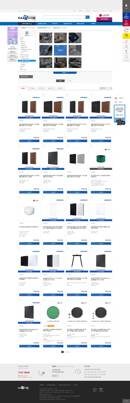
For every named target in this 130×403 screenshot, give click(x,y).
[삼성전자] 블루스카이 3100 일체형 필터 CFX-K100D (52, 176)
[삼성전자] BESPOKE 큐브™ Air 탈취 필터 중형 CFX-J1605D (29, 125)
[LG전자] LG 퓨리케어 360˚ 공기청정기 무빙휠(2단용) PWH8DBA (100, 330)
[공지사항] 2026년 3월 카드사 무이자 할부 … (95, 374)
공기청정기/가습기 (24, 56)
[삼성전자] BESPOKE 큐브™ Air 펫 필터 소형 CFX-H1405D (100, 125)
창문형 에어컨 (24, 47)
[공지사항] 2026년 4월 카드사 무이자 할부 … (95, 372)
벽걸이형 (23, 41)
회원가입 (81, 10)
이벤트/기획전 (80, 23)
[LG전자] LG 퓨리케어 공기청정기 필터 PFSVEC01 (52, 330)
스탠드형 (23, 43)
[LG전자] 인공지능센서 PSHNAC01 (29, 227)
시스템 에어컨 (24, 51)
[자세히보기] (57, 397)
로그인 (74, 10)
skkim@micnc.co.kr (69, 392)
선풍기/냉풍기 (23, 70)
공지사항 (87, 366)
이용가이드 (55, 23)
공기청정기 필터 (24, 62)
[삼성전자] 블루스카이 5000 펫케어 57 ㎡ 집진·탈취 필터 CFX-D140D (76, 227)
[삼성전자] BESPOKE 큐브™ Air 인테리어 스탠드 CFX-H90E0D (77, 279)
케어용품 (23, 64)
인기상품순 (32, 88)
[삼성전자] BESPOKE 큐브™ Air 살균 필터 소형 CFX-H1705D (77, 176)
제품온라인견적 (67, 23)
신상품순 (22, 88)
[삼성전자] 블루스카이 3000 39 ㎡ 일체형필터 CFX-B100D (28, 330)
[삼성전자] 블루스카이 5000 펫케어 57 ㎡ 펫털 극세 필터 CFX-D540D (52, 227)
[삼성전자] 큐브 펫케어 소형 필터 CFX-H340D (29, 279)
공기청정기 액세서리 (24, 60)
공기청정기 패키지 (25, 58)
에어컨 (21, 40)
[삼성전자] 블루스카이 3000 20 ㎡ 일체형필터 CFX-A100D (100, 279)
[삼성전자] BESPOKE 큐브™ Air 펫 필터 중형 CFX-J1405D (76, 125)
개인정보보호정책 (51, 385)
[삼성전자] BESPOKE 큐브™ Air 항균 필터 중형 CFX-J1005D (29, 176)
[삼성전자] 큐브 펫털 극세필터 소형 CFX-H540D (100, 227)
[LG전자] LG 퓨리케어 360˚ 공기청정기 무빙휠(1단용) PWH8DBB (76, 330)
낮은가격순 (41, 88)
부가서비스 (96, 10)
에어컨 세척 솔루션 (24, 55)
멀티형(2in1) (24, 45)
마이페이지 (88, 10)
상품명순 (60, 88)
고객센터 (110, 10)
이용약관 (41, 385)
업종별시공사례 (42, 23)
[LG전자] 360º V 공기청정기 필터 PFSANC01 (100, 176)
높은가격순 (51, 88)
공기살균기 (22, 66)
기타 (22, 53)
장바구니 (103, 10)
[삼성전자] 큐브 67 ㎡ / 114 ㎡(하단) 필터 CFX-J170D (52, 279)
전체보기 (22, 38)
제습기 (21, 68)
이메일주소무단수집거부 (64, 385)
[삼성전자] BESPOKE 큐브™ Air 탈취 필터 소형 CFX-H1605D (53, 125)
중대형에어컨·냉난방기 (26, 49)
